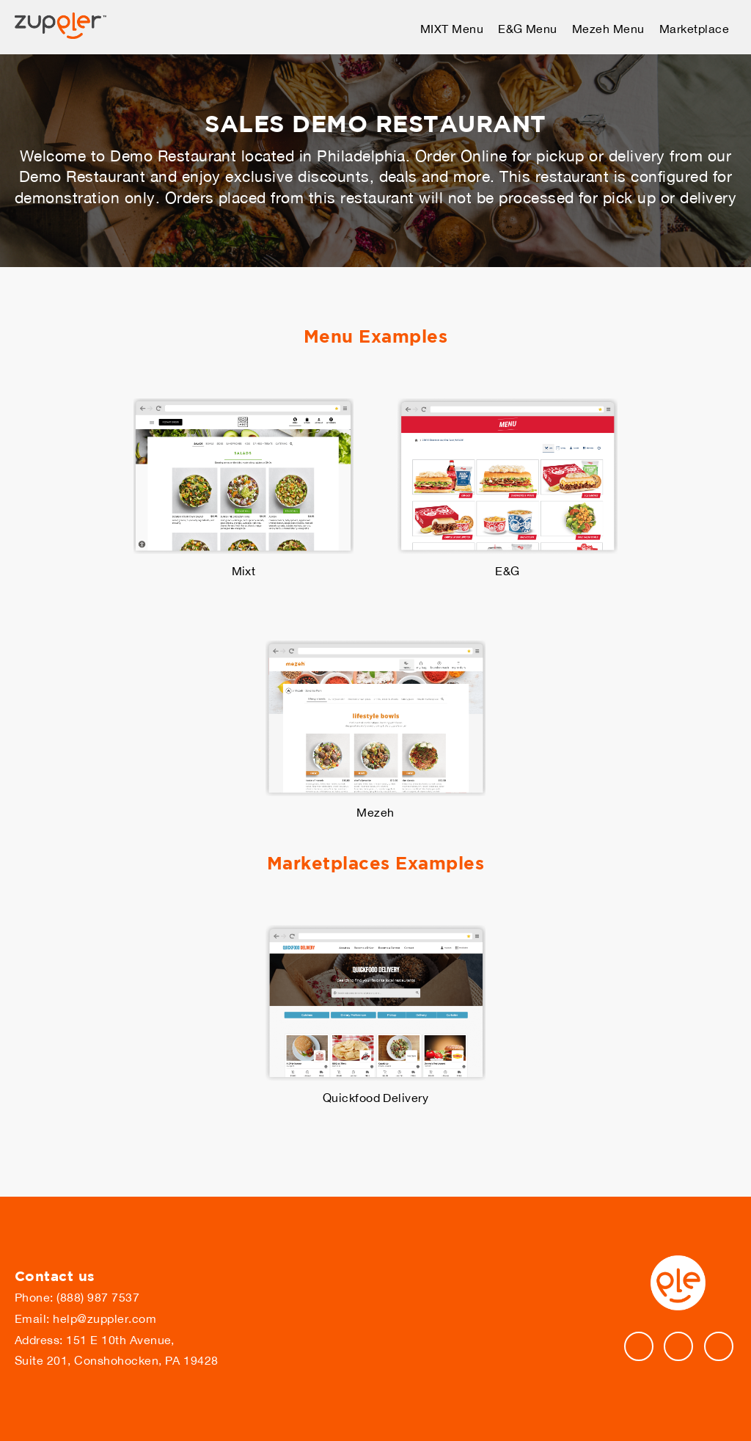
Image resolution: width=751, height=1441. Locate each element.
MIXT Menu (451, 28)
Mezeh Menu (608, 28)
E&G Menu (527, 28)
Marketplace (694, 28)
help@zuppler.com (104, 1318)
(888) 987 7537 (97, 1297)
